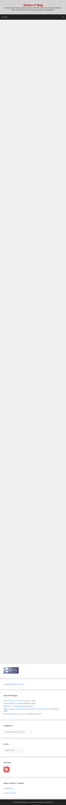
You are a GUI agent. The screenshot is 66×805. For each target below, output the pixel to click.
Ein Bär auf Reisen (10, 793)
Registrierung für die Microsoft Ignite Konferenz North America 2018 (28, 709)
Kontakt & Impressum (36, 802)
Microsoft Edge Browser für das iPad (16, 714)
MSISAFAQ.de (8, 788)
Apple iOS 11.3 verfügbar (12, 706)
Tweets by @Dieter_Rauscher (14, 684)
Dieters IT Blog (33, 5)
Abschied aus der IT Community (15, 701)
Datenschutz (49, 802)
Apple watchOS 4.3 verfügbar (14, 703)
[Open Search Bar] (63, 17)
